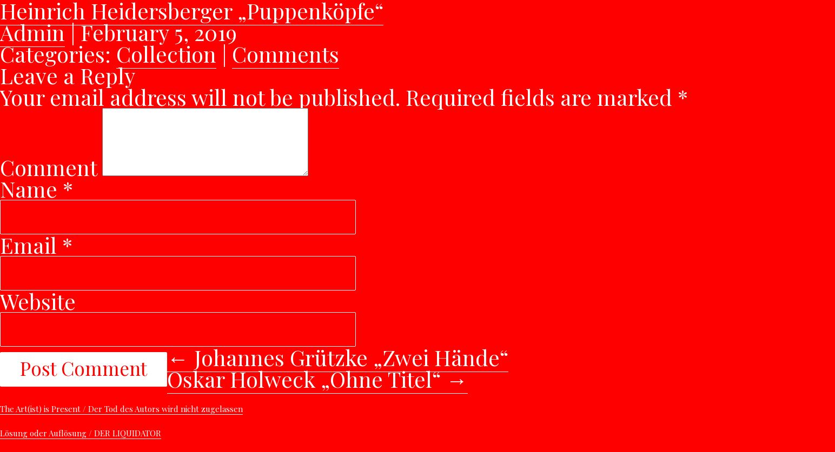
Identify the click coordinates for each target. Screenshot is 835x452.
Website (38, 314)
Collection (166, 53)
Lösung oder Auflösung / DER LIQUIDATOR (80, 446)
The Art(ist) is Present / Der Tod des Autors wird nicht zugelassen (121, 421)
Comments (285, 53)
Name (36, 201)
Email (36, 258)
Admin (32, 32)
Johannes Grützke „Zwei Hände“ (337, 370)
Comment (48, 180)
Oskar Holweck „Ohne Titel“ (317, 391)
